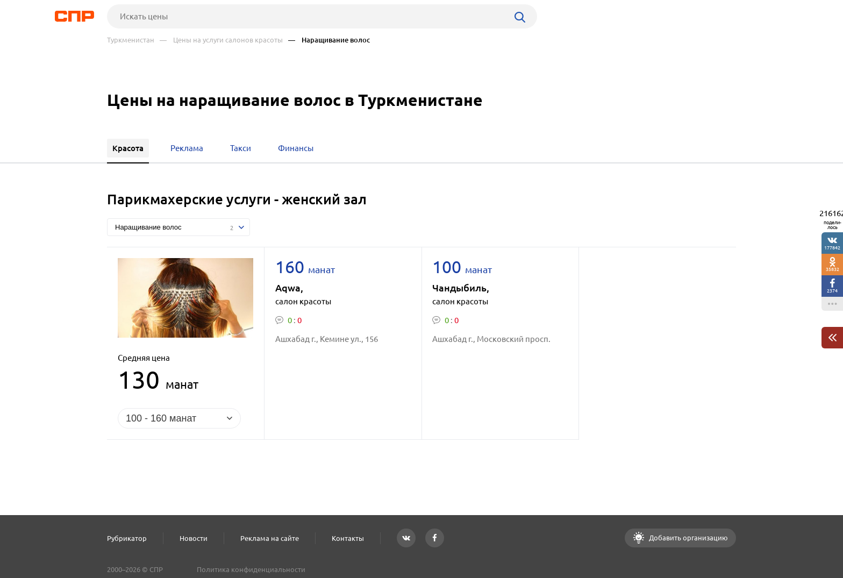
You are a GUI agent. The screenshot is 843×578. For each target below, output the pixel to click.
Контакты (348, 538)
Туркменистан (130, 40)
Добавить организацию (687, 537)
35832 (832, 269)
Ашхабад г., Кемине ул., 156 (326, 339)
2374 (832, 291)
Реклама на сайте (269, 538)
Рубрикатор (127, 538)
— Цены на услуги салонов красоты (221, 40)
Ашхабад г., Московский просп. (491, 339)
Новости (194, 538)
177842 (832, 248)
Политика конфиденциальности (251, 569)
